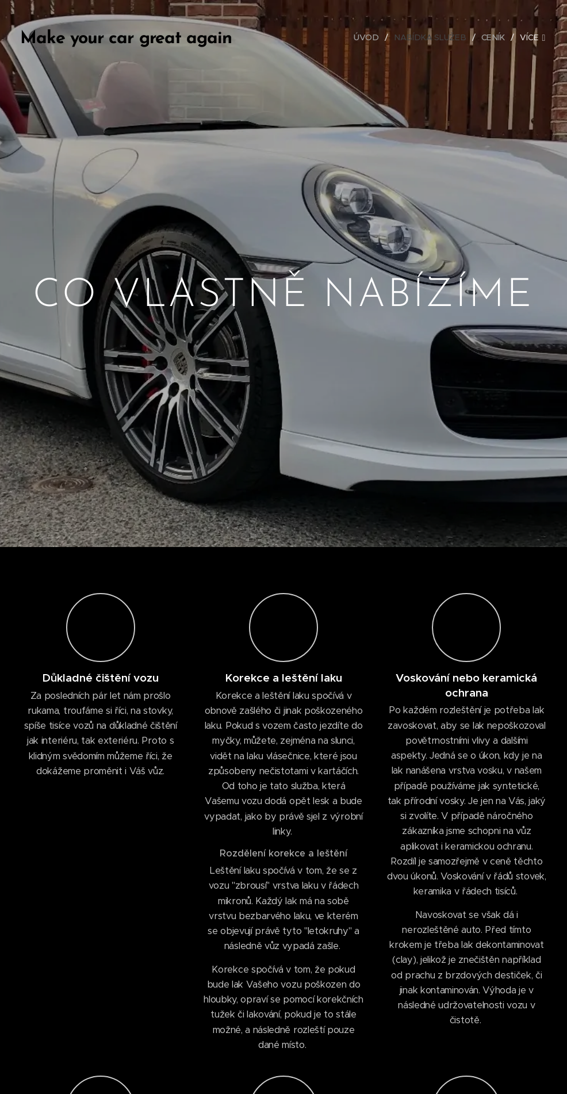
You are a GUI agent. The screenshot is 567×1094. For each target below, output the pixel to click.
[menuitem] (373, 37)
